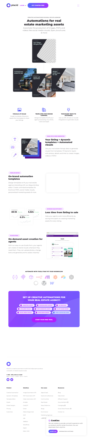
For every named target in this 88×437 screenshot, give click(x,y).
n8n (24, 418)
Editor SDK (26, 431)
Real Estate (44, 402)
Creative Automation (12, 392)
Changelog (61, 405)
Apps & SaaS (44, 392)
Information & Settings (66, 431)
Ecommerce (44, 412)
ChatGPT (25, 405)
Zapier (25, 428)
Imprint (25, 376)
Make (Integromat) (28, 412)
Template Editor (11, 399)
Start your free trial (44, 319)
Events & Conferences (47, 396)
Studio (8, 402)
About (8, 376)
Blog (59, 392)
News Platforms (45, 405)
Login (22, 5)
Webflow (25, 421)
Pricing (9, 408)
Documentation (63, 402)
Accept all (53, 431)
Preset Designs (11, 405)
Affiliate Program (63, 399)
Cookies (17, 376)
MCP (24, 415)
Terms (21, 376)
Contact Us (61, 412)
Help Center (61, 396)
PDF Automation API (29, 396)
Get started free (38, 5)
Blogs (42, 408)
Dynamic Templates (12, 396)
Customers (10, 412)
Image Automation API (29, 392)
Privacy (12, 376)
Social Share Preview (64, 408)
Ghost (25, 408)
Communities (45, 399)
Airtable (25, 402)
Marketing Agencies (46, 415)
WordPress (26, 424)
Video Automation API (29, 399)
